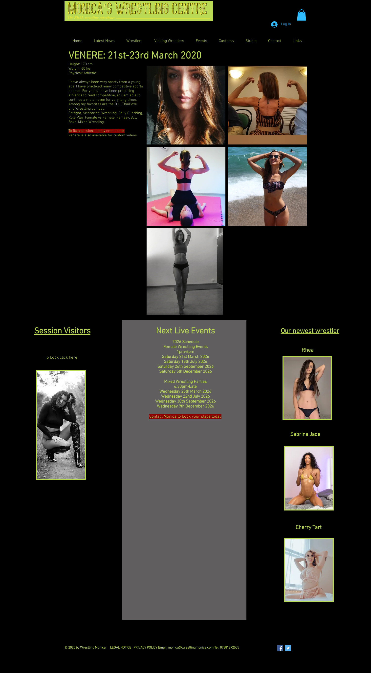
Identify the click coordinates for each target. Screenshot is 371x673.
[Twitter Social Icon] (288, 648)
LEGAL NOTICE (120, 648)
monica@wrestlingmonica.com (191, 648)
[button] (301, 14)
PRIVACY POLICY (145, 648)
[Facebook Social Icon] (280, 648)
